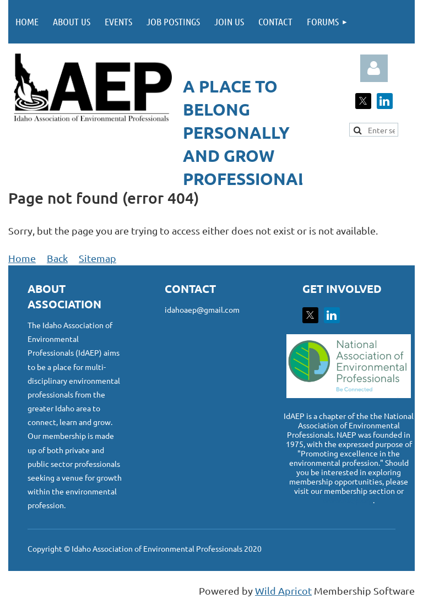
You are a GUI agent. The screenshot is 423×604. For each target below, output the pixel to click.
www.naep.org (348, 500)
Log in (374, 68)
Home (22, 258)
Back (57, 258)
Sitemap (97, 258)
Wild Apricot (283, 590)
